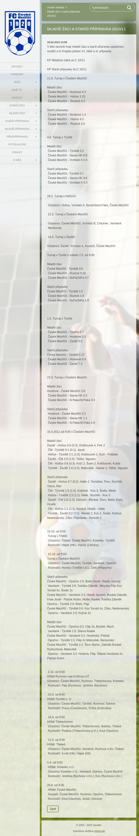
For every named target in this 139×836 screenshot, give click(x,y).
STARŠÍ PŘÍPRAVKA (17, 121)
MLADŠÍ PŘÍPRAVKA (17, 128)
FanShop (17, 74)
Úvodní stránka (55, 7)
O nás (17, 160)
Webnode (99, 831)
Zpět (53, 808)
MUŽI (17, 82)
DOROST (17, 97)
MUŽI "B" (17, 89)
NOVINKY (17, 66)
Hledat (129, 7)
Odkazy (17, 152)
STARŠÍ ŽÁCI (17, 105)
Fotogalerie (17, 144)
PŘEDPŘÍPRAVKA (17, 136)
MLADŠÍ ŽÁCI (17, 113)
